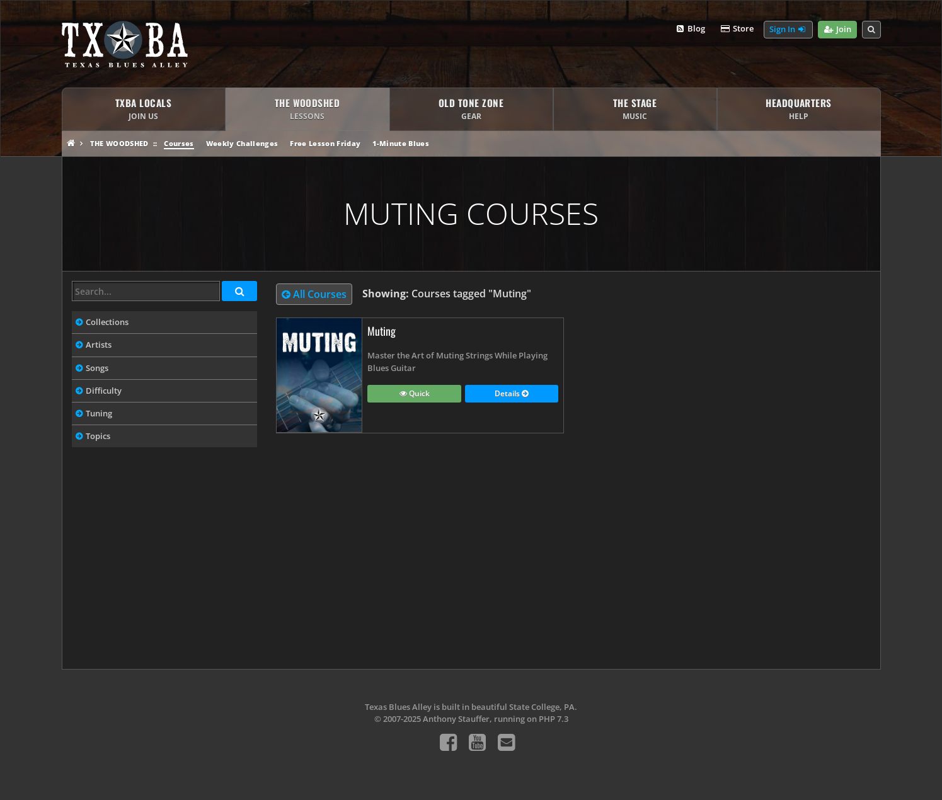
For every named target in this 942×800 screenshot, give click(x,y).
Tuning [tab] (99, 413)
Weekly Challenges (242, 143)
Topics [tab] (98, 436)
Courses (178, 143)
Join (837, 29)
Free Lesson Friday (325, 143)
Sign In (788, 29)
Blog (690, 29)
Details (511, 394)
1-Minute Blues (400, 143)
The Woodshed (119, 143)
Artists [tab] (99, 344)
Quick (414, 394)
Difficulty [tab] (104, 390)
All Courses (314, 294)
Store (736, 29)
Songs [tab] (97, 368)
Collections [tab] (107, 322)
